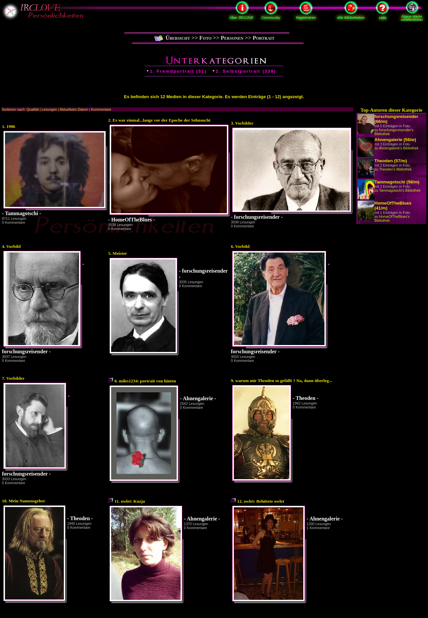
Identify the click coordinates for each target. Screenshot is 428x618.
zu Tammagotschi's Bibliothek (397, 190)
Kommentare (101, 109)
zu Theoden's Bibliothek (393, 169)
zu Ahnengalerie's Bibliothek (396, 148)
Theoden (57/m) (390, 160)
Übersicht (177, 38)
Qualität (32, 109)
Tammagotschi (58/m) (396, 181)
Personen (232, 38)
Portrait (264, 38)
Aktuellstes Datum (74, 109)
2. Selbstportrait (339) (246, 71)
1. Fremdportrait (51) (178, 71)
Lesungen (49, 109)
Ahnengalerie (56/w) (395, 139)
